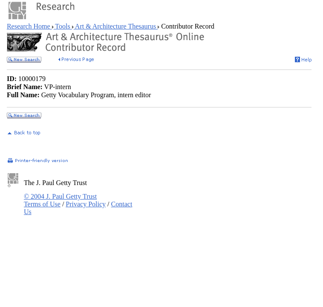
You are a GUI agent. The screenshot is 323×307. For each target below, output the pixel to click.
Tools (63, 26)
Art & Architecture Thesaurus (116, 26)
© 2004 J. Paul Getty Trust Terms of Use (60, 200)
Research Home (29, 26)
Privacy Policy (86, 204)
